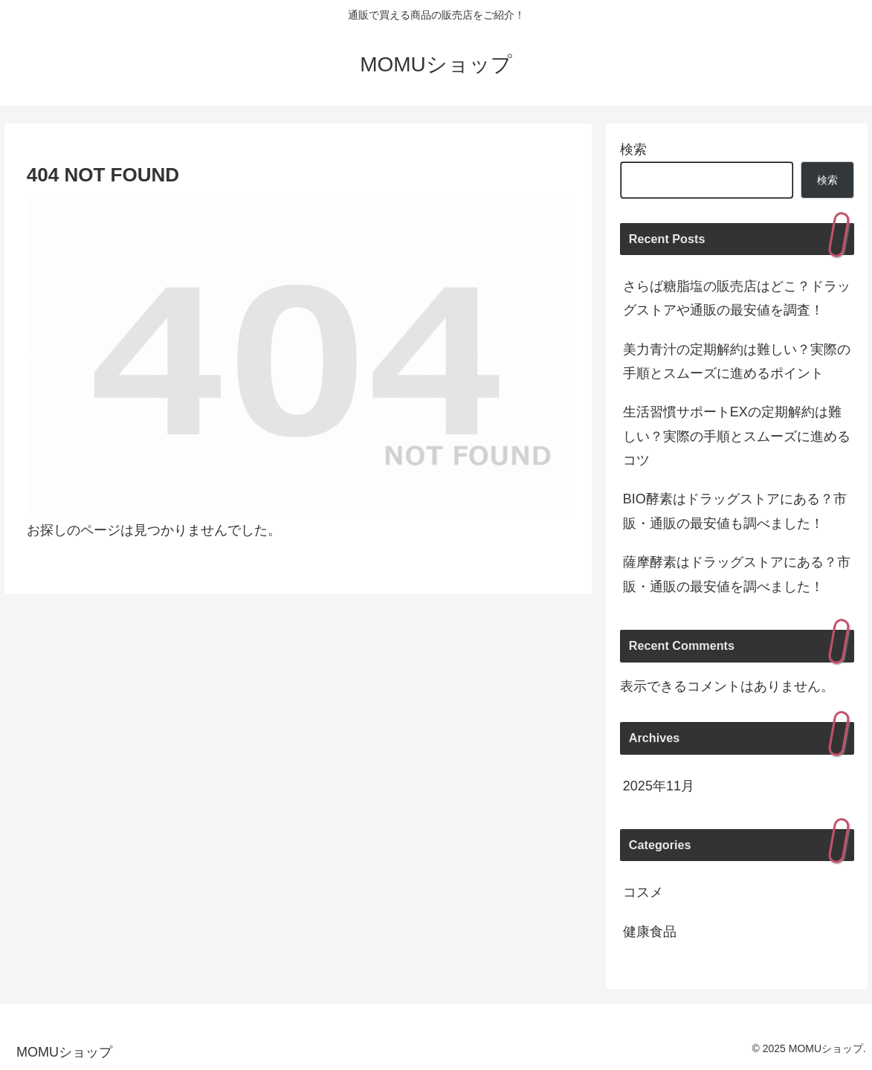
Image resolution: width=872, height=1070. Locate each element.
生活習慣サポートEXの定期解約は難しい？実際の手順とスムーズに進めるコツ (736, 436)
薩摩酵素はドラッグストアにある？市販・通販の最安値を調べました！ (736, 574)
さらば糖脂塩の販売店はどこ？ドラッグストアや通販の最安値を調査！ (736, 298)
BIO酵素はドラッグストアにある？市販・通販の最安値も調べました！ (735, 511)
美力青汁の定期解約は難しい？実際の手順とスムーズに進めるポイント (736, 361)
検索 (633, 149)
